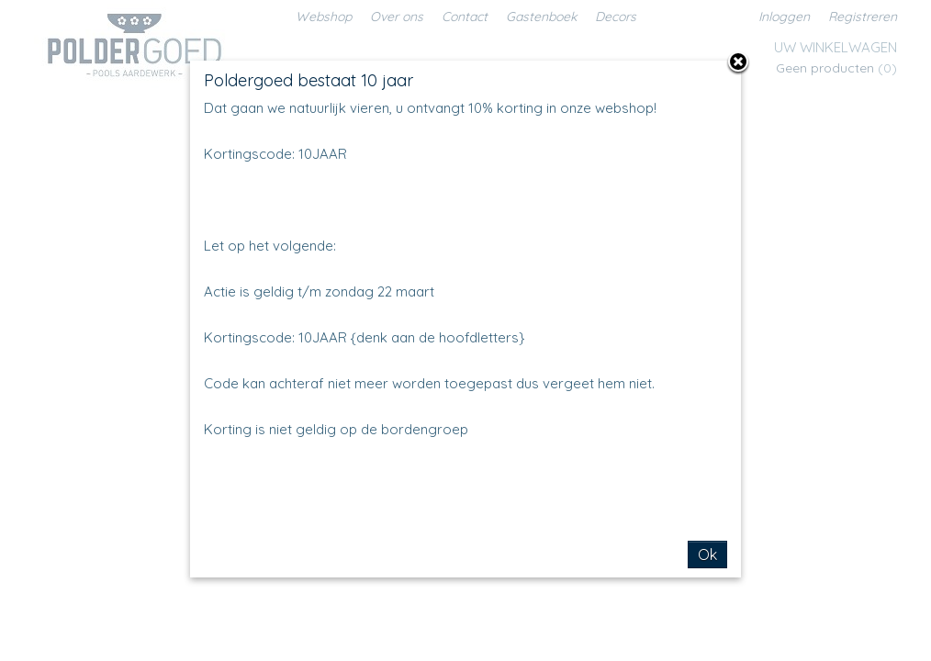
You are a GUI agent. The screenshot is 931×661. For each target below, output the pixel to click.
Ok (707, 554)
